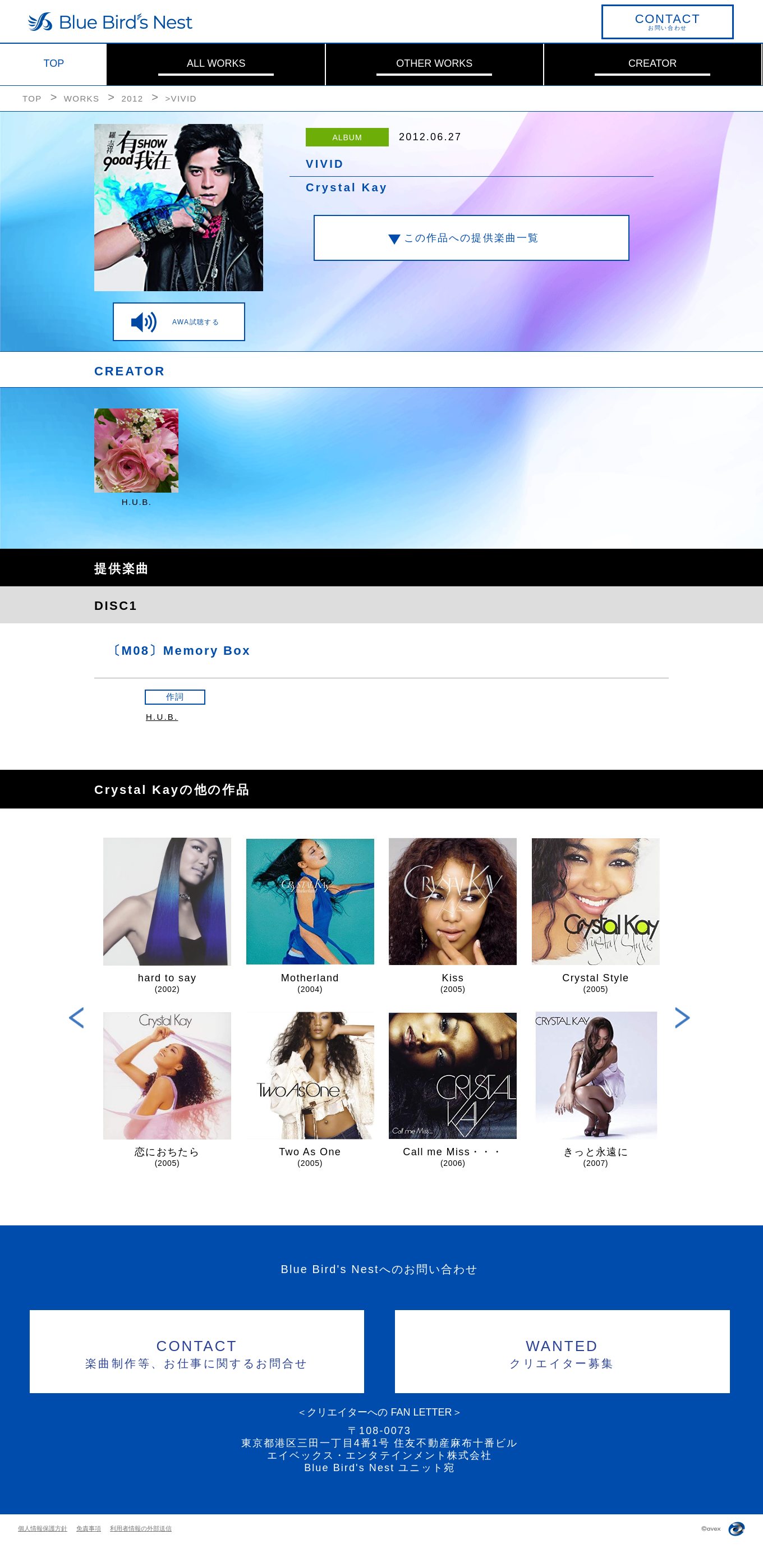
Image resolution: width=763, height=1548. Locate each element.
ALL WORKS (216, 63)
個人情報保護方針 (42, 1528)
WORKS (82, 98)
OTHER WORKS (434, 63)
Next (682, 1017)
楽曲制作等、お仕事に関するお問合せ (197, 1352)
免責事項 (88, 1528)
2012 (132, 98)
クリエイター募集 (562, 1352)
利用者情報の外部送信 (141, 1528)
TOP (54, 63)
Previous (76, 1017)
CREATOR (652, 63)
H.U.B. (162, 717)
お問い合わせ (668, 21)
